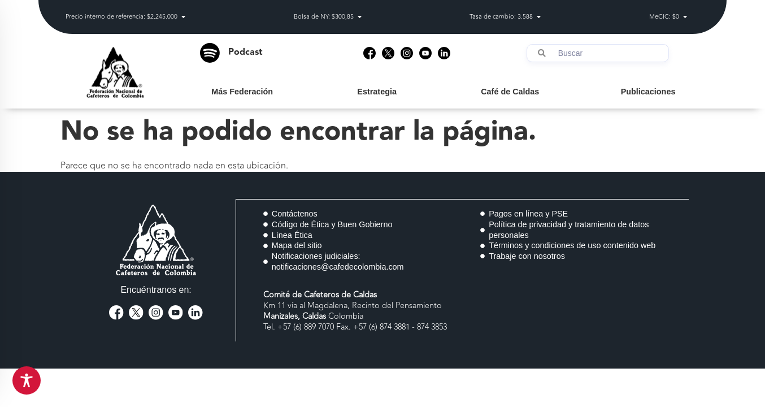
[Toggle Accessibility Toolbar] (26, 380)
